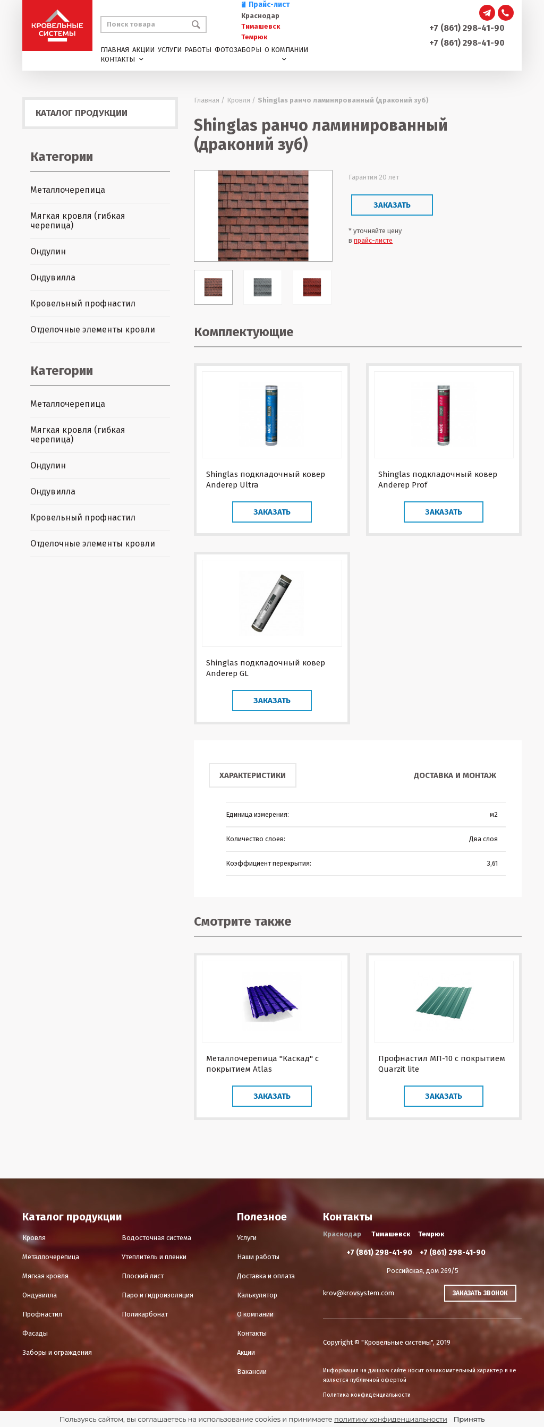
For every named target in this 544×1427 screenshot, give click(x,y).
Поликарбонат (145, 1314)
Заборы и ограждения (57, 1352)
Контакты (117, 59)
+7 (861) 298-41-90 (467, 28)
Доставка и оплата (266, 1276)
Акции (143, 50)
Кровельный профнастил (82, 303)
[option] (263, 216)
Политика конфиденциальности (367, 1394)
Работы (197, 50)
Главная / (209, 100)
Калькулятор (257, 1295)
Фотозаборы (238, 50)
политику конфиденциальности (390, 1419)
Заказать (392, 205)
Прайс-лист (265, 4)
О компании (286, 50)
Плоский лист (143, 1276)
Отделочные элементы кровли (92, 329)
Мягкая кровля (45, 1276)
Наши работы (258, 1257)
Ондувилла (52, 277)
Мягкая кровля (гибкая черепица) (77, 220)
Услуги (170, 50)
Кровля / (241, 100)
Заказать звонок (480, 1293)
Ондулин (48, 251)
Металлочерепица (67, 190)
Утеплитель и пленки (154, 1257)
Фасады (35, 1333)
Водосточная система (156, 1238)
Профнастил (42, 1314)
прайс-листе (373, 240)
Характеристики (252, 775)
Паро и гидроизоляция (157, 1295)
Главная (114, 50)
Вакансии (252, 1371)
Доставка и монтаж (455, 775)
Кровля (34, 1238)
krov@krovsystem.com (358, 1293)
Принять (469, 1419)
